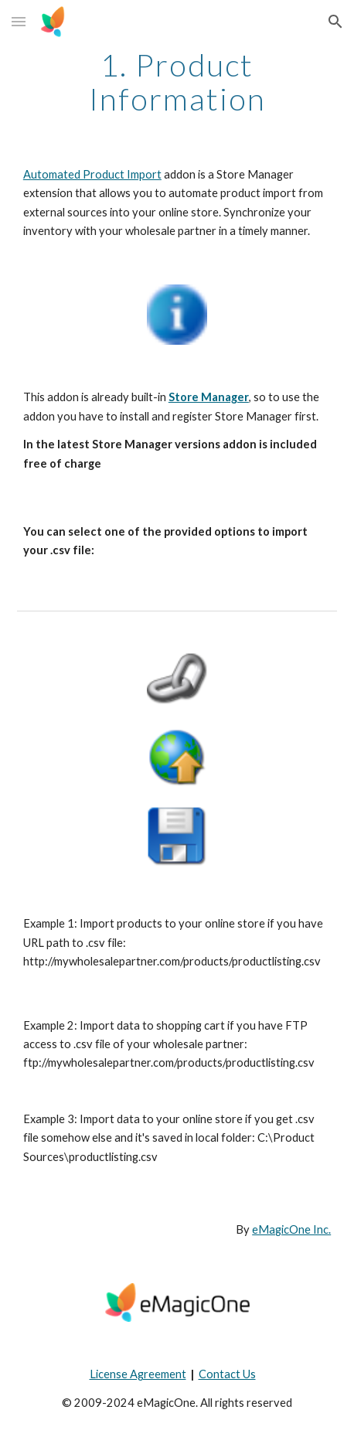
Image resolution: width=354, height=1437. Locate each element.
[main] (177, 82)
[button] (18, 21)
